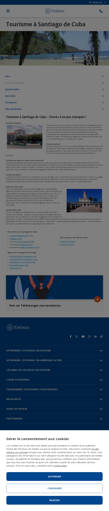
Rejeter (54, 500)
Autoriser (54, 476)
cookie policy (60, 465)
